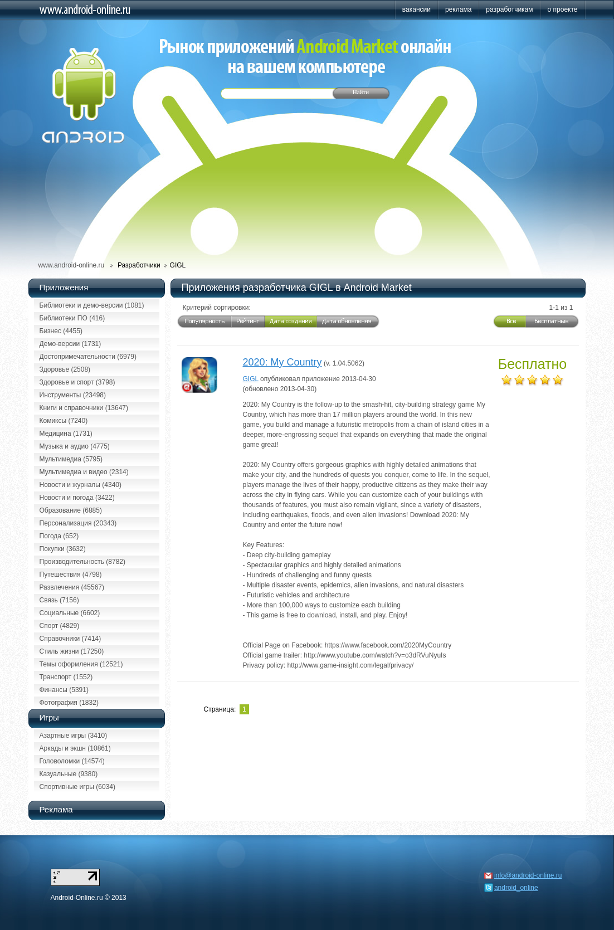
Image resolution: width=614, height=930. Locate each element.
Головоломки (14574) (72, 761)
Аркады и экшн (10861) (75, 748)
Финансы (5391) (64, 690)
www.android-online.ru (71, 265)
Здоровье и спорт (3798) (77, 382)
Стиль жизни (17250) (72, 651)
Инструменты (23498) (73, 395)
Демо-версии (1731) (70, 344)
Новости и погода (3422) (77, 497)
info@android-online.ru (528, 875)
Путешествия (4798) (71, 574)
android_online (516, 888)
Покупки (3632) (63, 549)
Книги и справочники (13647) (84, 408)
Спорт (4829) (60, 626)
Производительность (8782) (83, 562)
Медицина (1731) (66, 433)
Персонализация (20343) (78, 523)
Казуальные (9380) (69, 774)
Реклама (56, 809)
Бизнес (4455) (61, 331)
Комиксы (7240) (64, 421)
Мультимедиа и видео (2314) (84, 472)
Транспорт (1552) (66, 677)
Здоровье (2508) (65, 369)
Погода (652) (59, 536)
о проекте (563, 9)
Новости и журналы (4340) (80, 485)
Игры (49, 717)
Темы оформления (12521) (81, 664)
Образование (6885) (71, 510)
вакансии (416, 9)
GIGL (251, 379)
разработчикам (509, 9)
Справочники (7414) (70, 638)
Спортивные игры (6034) (77, 787)
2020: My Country (282, 362)
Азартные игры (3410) (74, 735)
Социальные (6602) (70, 613)
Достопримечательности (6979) (88, 357)
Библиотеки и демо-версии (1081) (92, 305)
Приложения (64, 287)
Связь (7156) (59, 600)
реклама (458, 9)
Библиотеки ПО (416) (72, 318)
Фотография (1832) (69, 703)
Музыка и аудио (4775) (75, 446)
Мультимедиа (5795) (71, 459)
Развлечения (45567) (72, 587)
